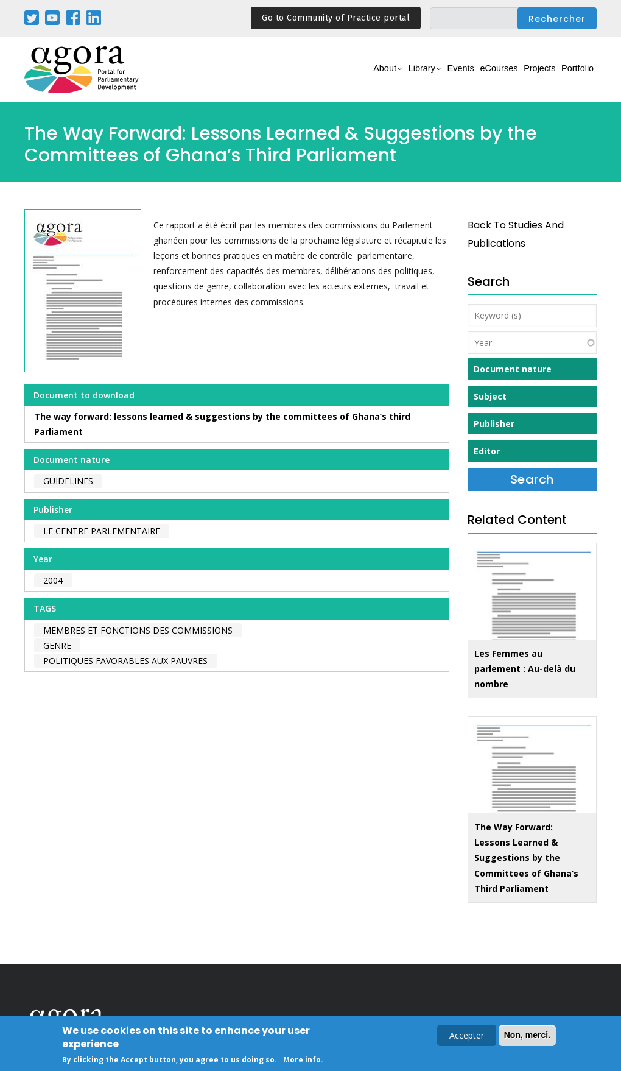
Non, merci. (527, 1036)
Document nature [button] (513, 369)
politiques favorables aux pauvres (125, 660)
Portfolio (571, 76)
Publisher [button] (494, 423)
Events (420, 76)
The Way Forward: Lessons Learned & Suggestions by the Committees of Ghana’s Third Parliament (526, 857)
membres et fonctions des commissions (138, 630)
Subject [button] (490, 396)
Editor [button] (487, 451)
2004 (53, 580)
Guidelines (68, 481)
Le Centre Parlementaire (101, 531)
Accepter (466, 1036)
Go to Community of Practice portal (336, 18)
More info (302, 1061)
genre (57, 645)
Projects (521, 76)
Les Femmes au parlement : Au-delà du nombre (524, 669)
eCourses (469, 76)
